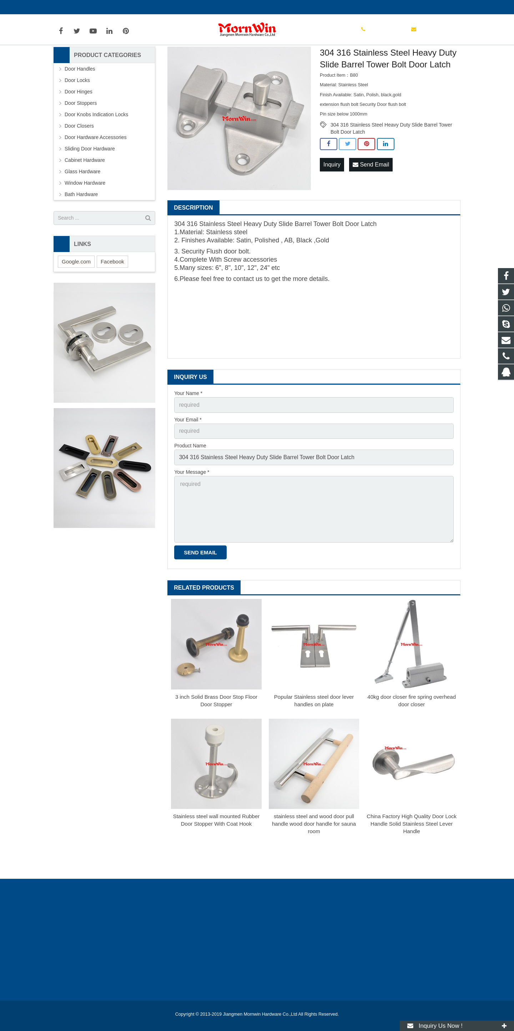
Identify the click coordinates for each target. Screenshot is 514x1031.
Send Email (371, 199)
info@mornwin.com (131, 7)
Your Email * (188, 453)
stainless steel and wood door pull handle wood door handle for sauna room (314, 847)
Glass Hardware (82, 207)
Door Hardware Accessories (220, 63)
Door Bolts (266, 63)
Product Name (190, 478)
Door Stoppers (81, 139)
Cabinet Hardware (85, 196)
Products (176, 63)
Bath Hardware (81, 230)
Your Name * (188, 429)
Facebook (112, 297)
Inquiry (332, 199)
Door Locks (77, 116)
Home (152, 63)
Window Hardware (85, 218)
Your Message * (191, 503)
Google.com (76, 297)
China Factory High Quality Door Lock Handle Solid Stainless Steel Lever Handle (412, 847)
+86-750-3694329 (79, 7)
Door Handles (80, 104)
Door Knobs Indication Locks (96, 150)
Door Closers (79, 161)
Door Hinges (78, 127)
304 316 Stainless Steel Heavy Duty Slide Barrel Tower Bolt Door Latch (391, 161)
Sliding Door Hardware (90, 184)
